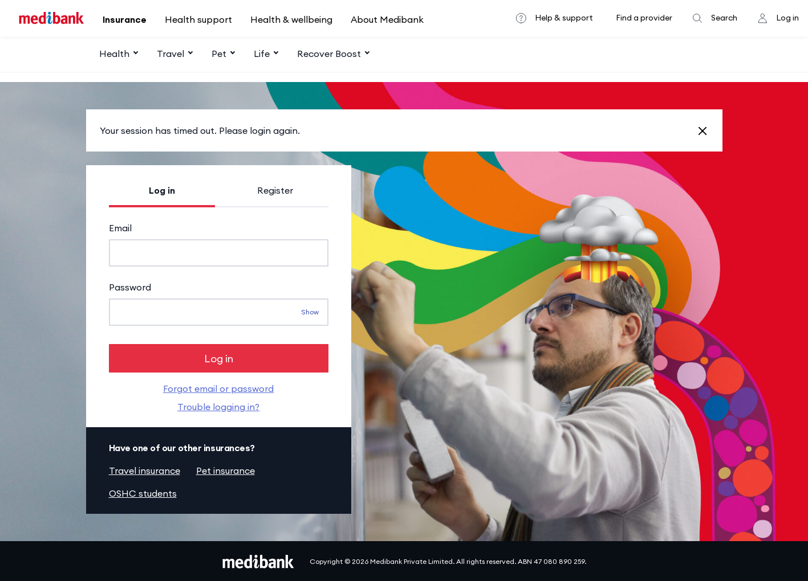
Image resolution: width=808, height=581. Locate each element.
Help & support (564, 18)
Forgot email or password (218, 387)
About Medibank (387, 19)
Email (120, 228)
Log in (787, 18)
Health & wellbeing (291, 19)
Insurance (125, 19)
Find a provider (644, 18)
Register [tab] (275, 190)
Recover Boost (329, 53)
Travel (170, 53)
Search (724, 18)
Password (130, 287)
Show (310, 312)
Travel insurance (144, 469)
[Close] (702, 130)
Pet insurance (225, 469)
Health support (198, 19)
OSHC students (143, 492)
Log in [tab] (162, 190)
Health (114, 53)
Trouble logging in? (218, 405)
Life (262, 53)
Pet (219, 53)
